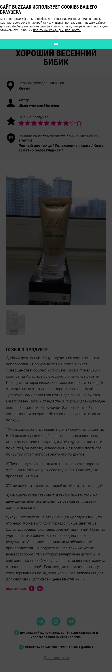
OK (56, 44)
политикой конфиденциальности (57, 30)
